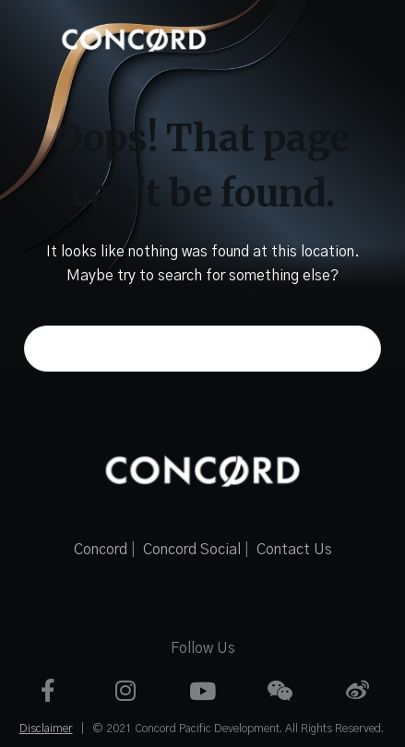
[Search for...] (202, 349)
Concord (100, 549)
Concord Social (192, 549)
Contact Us (294, 549)
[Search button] (358, 349)
